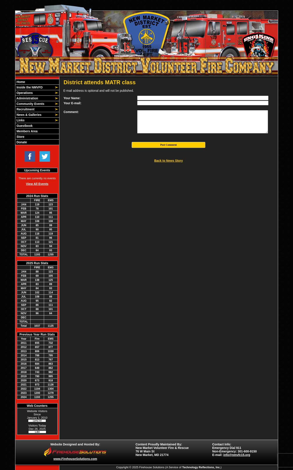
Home (20, 82)
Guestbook (24, 125)
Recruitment (25, 109)
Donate (21, 142)
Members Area (27, 131)
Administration (27, 98)
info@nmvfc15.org (236, 455)
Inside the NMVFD (29, 87)
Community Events (30, 104)
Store (20, 136)
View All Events (37, 184)
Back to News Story (168, 160)
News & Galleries (29, 115)
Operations (24, 93)
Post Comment (168, 144)
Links (20, 120)
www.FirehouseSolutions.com (75, 459)
